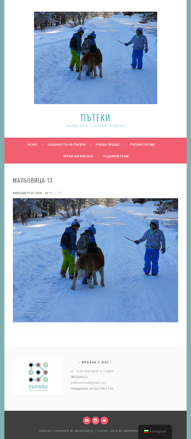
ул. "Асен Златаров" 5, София (92, 371)
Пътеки (96, 117)
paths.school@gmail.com (88, 382)
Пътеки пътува (142, 144)
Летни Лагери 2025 (78, 156)
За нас (32, 144)
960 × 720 (55, 193)
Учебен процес (108, 144)
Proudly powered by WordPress (66, 431)
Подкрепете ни (116, 156)
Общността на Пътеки (67, 144)
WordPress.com (137, 431)
